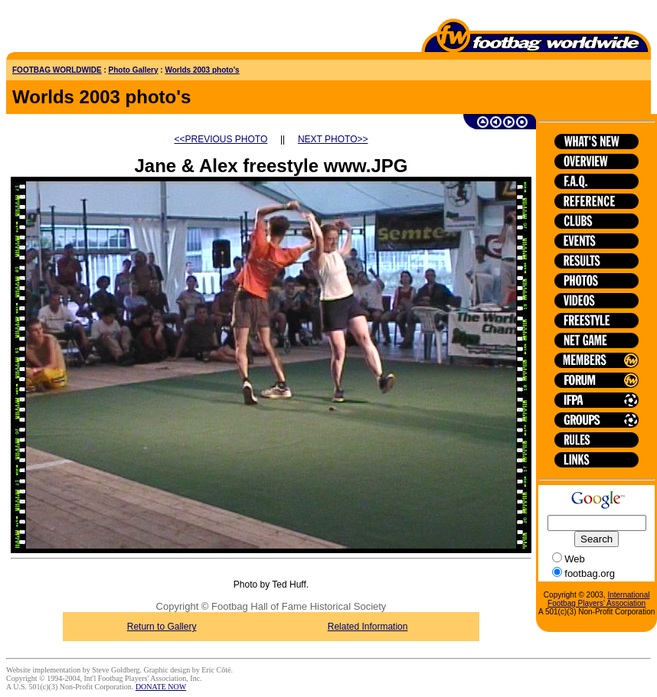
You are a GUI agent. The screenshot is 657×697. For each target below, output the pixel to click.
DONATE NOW (161, 686)
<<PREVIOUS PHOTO (221, 139)
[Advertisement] (95, 29)
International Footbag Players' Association (598, 599)
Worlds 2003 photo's (202, 70)
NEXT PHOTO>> (333, 139)
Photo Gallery (134, 70)
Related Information (368, 626)
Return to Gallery (162, 626)
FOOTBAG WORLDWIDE (57, 70)
